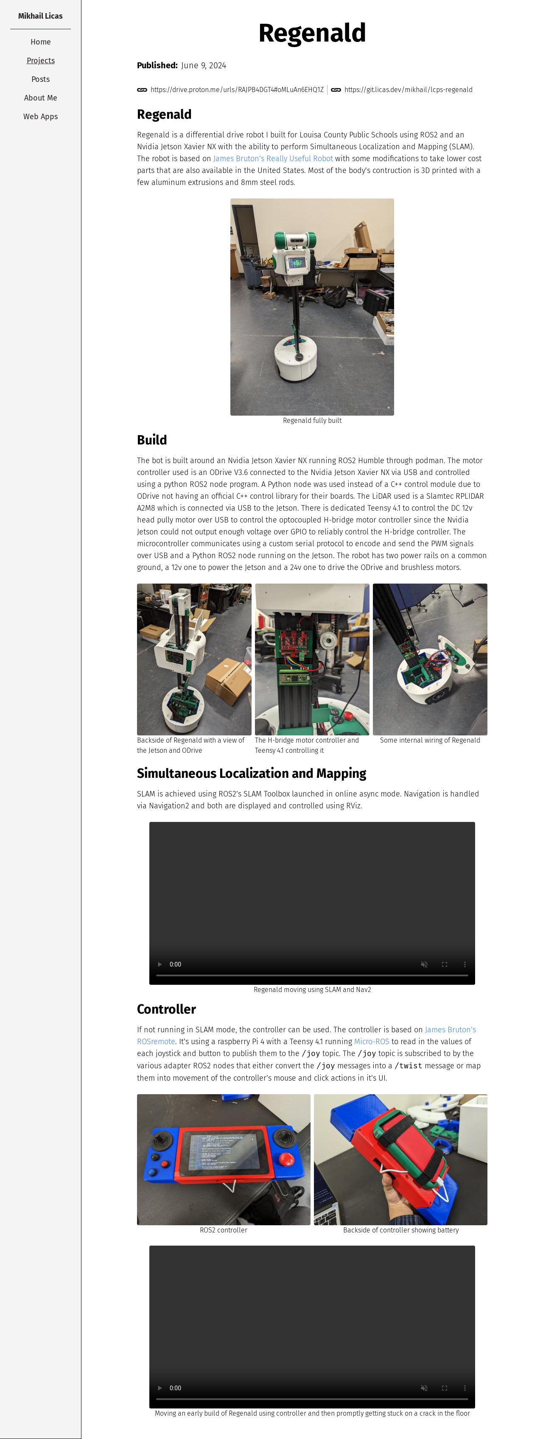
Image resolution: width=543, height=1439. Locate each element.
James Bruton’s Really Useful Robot (273, 158)
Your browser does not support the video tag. (312, 903)
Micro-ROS (371, 1041)
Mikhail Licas (40, 16)
